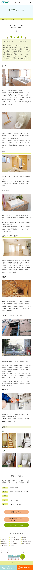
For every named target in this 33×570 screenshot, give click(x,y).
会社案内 (12, 545)
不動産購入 (13, 541)
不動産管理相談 (14, 543)
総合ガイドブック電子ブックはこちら (16, 512)
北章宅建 (17, 2)
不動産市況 (13, 537)
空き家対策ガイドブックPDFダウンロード (16, 519)
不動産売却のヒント (15, 539)
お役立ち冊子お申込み (16, 525)
